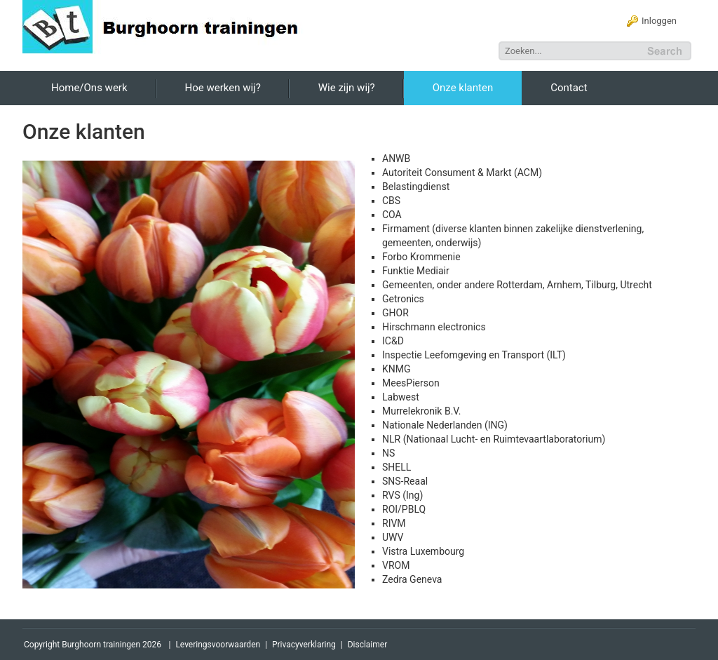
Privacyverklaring (304, 644)
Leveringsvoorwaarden (217, 644)
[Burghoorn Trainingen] (169, 26)
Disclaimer (368, 644)
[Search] (571, 51)
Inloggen (659, 20)
